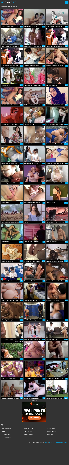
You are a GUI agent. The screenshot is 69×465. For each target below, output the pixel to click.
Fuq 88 (3, 431)
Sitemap (46, 442)
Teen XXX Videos (28, 428)
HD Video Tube (6, 434)
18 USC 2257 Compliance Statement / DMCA (58, 442)
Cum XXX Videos (51, 431)
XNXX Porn (50, 434)
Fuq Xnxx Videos (6, 428)
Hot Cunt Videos (51, 428)
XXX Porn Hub (28, 431)
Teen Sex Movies (28, 434)
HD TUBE (8, 2)
